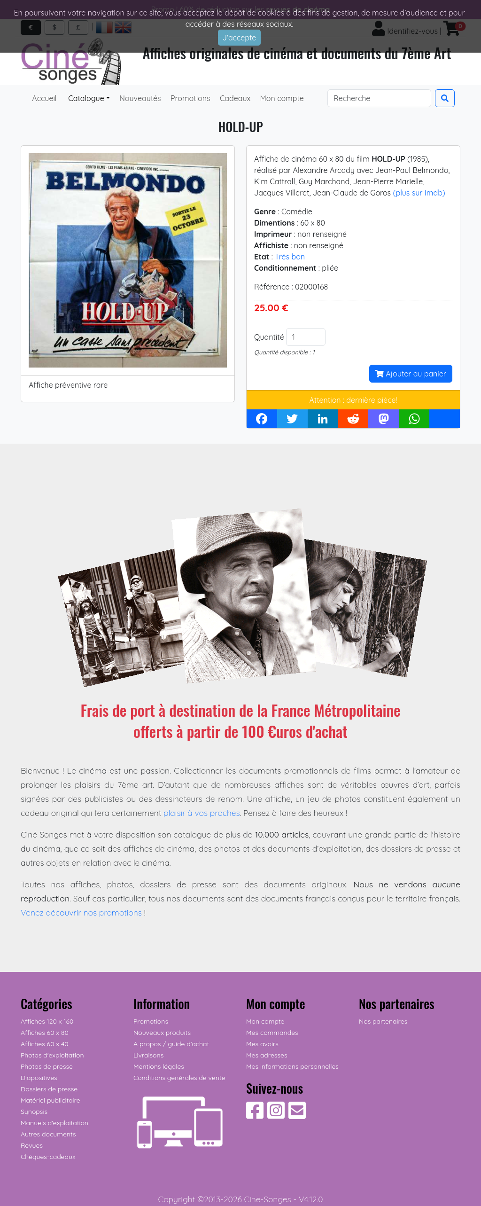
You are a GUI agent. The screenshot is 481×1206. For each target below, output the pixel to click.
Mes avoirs (262, 1044)
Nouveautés (139, 98)
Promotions (189, 98)
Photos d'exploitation (52, 1055)
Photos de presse (47, 1066)
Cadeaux (234, 98)
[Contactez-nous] (297, 1115)
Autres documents (48, 1134)
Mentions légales (158, 1066)
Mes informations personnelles (292, 1066)
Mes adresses (266, 1055)
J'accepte (239, 37)
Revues (32, 1145)
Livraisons (148, 1055)
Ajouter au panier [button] (410, 373)
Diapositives (39, 1077)
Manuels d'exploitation (54, 1123)
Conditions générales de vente (179, 1077)
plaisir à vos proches (201, 812)
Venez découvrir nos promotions (81, 912)
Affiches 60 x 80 (45, 1032)
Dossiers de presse (49, 1089)
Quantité (269, 337)
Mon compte (281, 98)
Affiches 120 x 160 (47, 1021)
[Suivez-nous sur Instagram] (276, 1115)
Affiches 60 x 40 (45, 1044)
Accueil (44, 98)
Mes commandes (272, 1032)
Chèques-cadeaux (48, 1156)
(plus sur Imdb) (419, 192)
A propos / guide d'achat (171, 1044)
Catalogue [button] (85, 98)
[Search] (379, 98)
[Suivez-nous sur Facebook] (255, 1115)
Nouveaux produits (162, 1032)
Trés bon (290, 256)
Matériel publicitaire (50, 1100)
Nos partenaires (383, 1021)
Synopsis (34, 1111)
